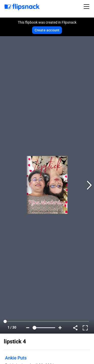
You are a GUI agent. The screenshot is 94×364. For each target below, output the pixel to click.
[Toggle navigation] (87, 7)
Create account (47, 30)
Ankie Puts (16, 357)
